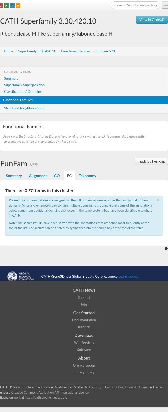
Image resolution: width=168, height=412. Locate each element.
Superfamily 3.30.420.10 (37, 51)
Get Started (84, 312)
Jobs (84, 304)
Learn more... (129, 276)
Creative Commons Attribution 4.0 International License (50, 392)
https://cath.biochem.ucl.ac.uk (45, 397)
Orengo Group (84, 365)
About (84, 358)
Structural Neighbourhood (24, 108)
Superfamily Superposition (24, 85)
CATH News (84, 290)
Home (9, 51)
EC (69, 175)
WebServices (84, 342)
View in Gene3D (152, 19)
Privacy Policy (83, 372)
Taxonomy (87, 175)
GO (57, 175)
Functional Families (76, 51)
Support (84, 297)
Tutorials (83, 327)
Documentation (84, 320)
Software (84, 349)
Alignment (38, 175)
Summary (11, 78)
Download (84, 335)
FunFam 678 (105, 51)
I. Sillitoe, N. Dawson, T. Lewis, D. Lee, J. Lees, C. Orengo (110, 387)
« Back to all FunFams (151, 161)
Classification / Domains (23, 91)
